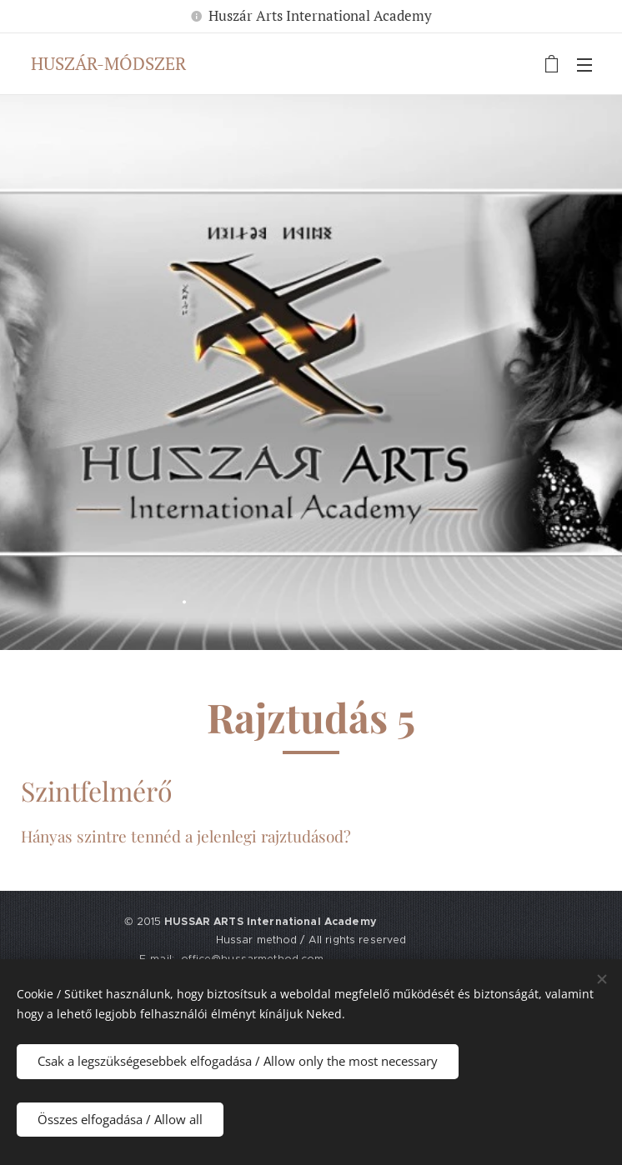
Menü (584, 65)
